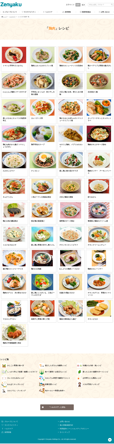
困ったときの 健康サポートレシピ (92, 372)
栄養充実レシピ (48, 384)
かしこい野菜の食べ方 (12, 366)
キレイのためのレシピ (12, 378)
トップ (4, 17)
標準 (78, 5)
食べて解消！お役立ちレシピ (53, 372)
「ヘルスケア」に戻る (53, 408)
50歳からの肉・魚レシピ (89, 366)
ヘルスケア (12, 17)
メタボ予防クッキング (88, 384)
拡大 (83, 5)
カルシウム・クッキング (13, 391)
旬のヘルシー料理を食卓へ (52, 391)
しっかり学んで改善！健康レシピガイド (19, 372)
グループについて (9, 422)
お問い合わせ (64, 422)
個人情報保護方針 (65, 426)
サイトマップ (64, 433)
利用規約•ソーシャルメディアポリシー (73, 429)
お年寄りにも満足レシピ (89, 378)
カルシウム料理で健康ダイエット (54, 378)
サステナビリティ (9, 426)
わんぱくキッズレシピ (12, 384)
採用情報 (6, 433)
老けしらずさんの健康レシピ (53, 366)
